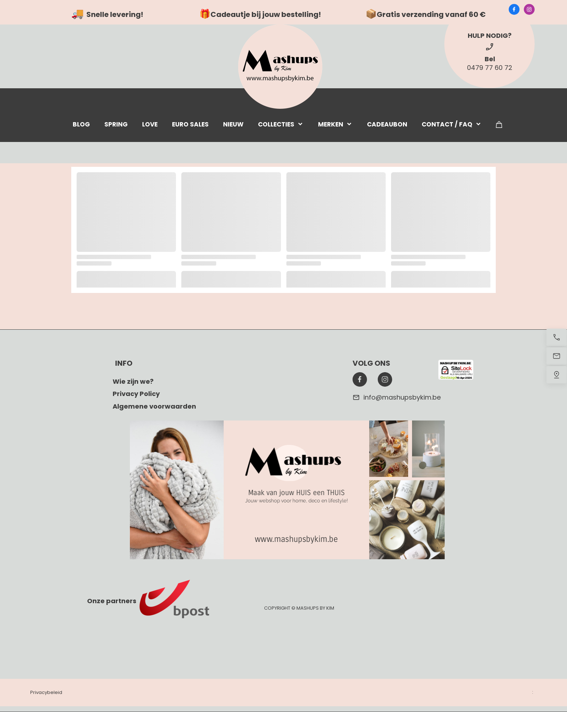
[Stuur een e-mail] (556, 356)
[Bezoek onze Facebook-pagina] (514, 9)
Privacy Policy (136, 393)
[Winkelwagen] (499, 124)
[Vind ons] (556, 374)
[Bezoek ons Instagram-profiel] (529, 9)
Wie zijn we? (133, 381)
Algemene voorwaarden (154, 406)
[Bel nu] (556, 337)
